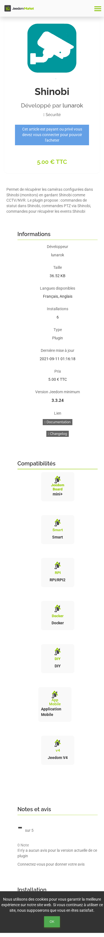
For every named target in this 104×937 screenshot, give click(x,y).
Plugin (57, 338)
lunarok (73, 105)
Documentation (57, 422)
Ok (52, 922)
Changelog (57, 434)
